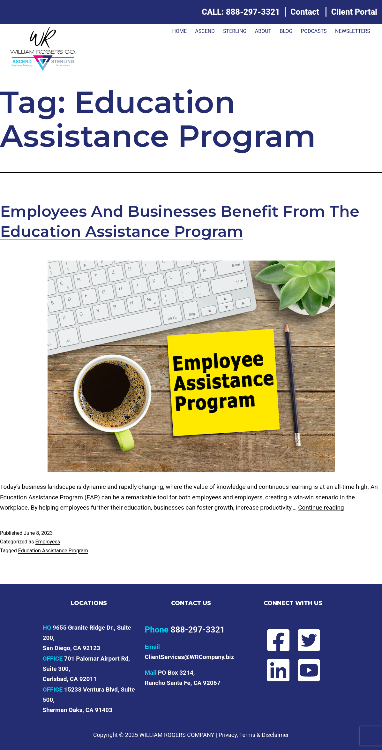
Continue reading (321, 507)
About (263, 31)
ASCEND (204, 31)
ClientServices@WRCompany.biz (189, 657)
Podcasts (314, 31)
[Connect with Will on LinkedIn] (277, 670)
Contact (304, 12)
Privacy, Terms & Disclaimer (254, 734)
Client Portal (354, 12)
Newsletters (352, 31)
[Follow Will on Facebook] (277, 640)
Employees (47, 542)
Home (179, 31)
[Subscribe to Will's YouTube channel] (308, 670)
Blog (286, 31)
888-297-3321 (253, 12)
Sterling (234, 31)
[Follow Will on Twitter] (308, 640)
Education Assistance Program (53, 551)
